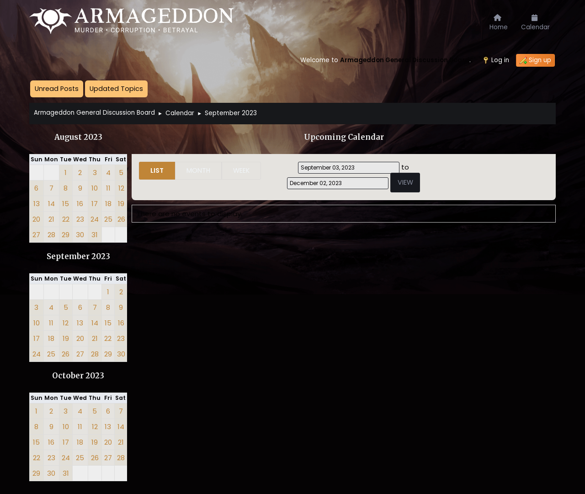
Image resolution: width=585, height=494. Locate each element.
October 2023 (78, 376)
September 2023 (78, 256)
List (157, 170)
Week (241, 170)
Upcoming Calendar (344, 137)
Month (198, 170)
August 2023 (78, 137)
